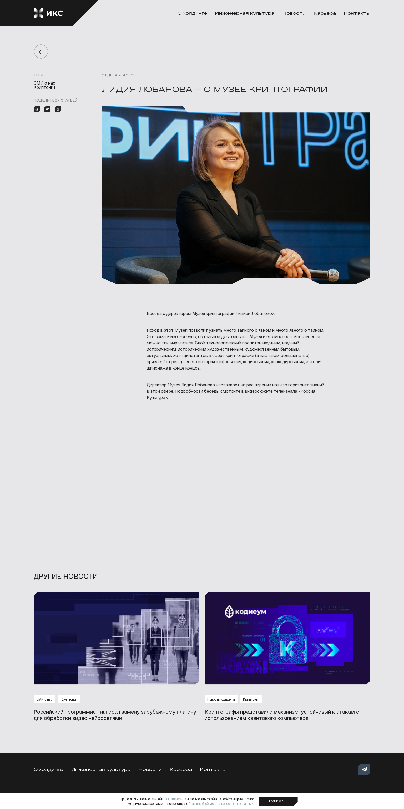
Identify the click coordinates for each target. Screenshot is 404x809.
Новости (294, 13)
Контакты (357, 13)
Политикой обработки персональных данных (221, 803)
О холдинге (192, 13)
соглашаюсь (173, 799)
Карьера (325, 13)
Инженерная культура (244, 13)
